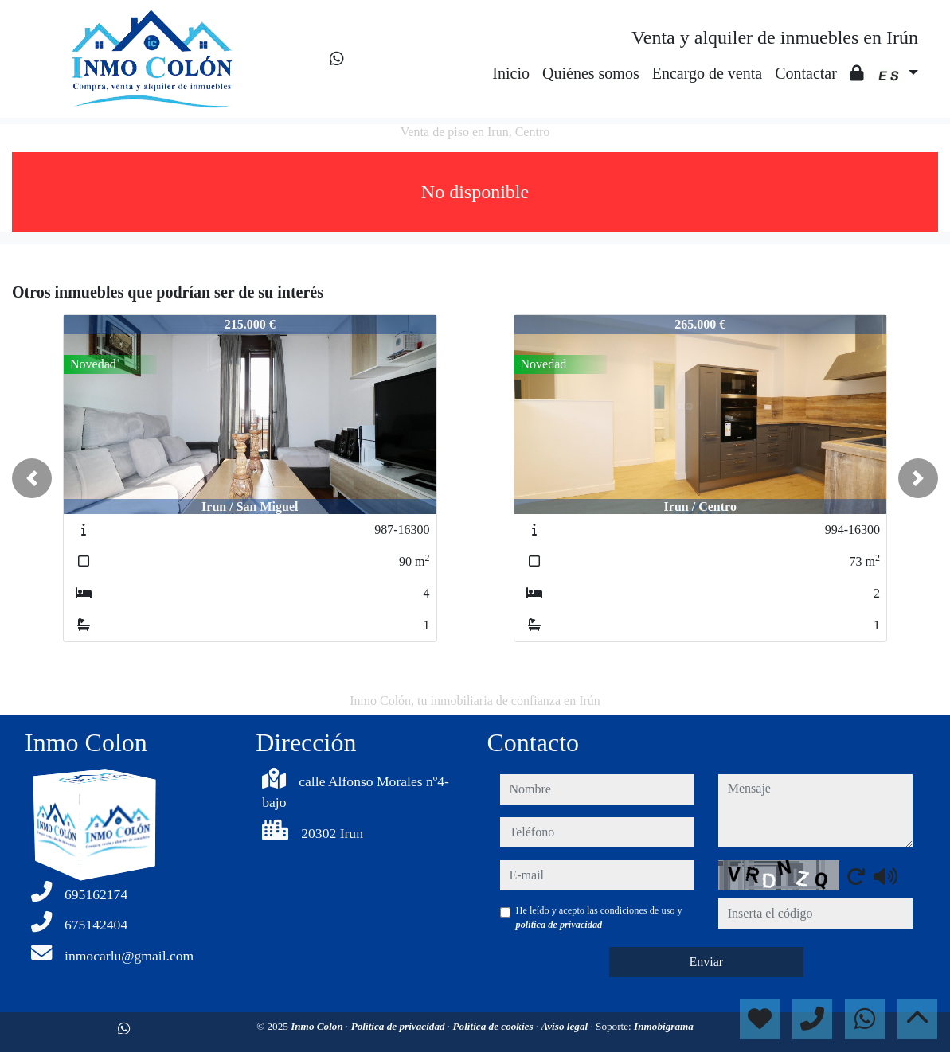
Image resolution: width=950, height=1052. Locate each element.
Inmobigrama (664, 1026)
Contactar (806, 73)
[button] (32, 478)
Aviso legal (565, 1026)
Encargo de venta (707, 73)
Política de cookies (493, 1026)
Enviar (706, 961)
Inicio (511, 73)
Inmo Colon (318, 1026)
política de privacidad (559, 924)
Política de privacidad (399, 1026)
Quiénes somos (590, 73)
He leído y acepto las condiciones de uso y (599, 917)
